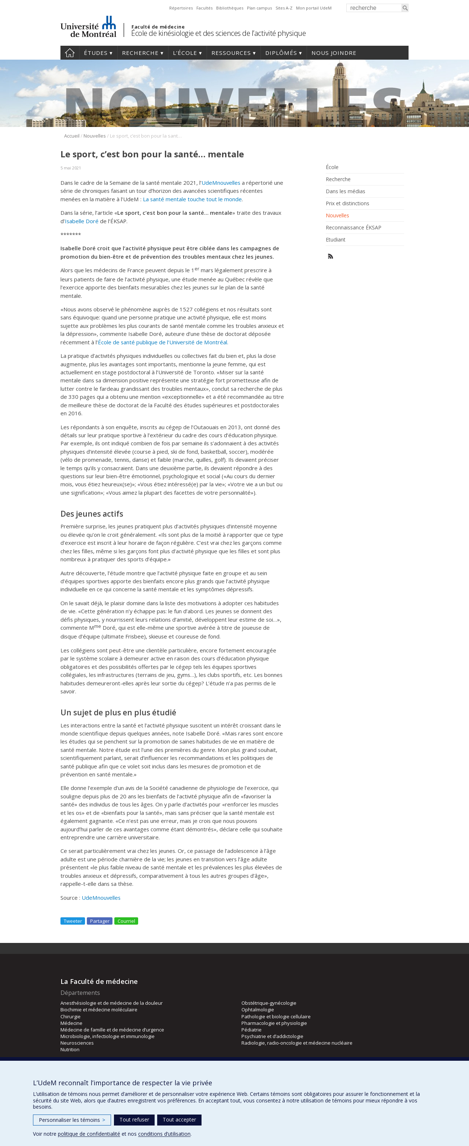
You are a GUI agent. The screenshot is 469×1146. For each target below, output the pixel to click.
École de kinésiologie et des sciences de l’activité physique (218, 33)
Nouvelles (95, 135)
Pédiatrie (251, 1029)
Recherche (140, 52)
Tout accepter (179, 1119)
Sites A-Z (284, 8)
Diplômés (281, 52)
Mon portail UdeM (314, 8)
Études (96, 52)
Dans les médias (345, 191)
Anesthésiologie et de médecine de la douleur (111, 1003)
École (332, 167)
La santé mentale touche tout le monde (192, 199)
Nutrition (70, 1049)
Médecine (71, 1023)
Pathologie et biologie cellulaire (276, 1016)
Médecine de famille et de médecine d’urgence (112, 1029)
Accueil (70, 53)
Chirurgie (70, 1016)
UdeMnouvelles (221, 182)
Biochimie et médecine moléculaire (98, 1009)
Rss (330, 256)
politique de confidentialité (89, 1133)
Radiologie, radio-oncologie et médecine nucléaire (296, 1043)
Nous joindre (334, 52)
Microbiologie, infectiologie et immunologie (107, 1036)
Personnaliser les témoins (72, 1119)
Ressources (231, 52)
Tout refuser (134, 1119)
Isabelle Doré (82, 221)
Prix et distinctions (347, 203)
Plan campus (259, 8)
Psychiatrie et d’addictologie (272, 1036)
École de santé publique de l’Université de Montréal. (163, 342)
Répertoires (181, 8)
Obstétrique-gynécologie (268, 1003)
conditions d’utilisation (164, 1133)
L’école (185, 52)
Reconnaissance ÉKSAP (353, 228)
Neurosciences (77, 1043)
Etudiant (336, 240)
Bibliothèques (229, 8)
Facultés (204, 8)
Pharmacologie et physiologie (274, 1023)
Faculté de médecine (158, 26)
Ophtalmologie (257, 1009)
